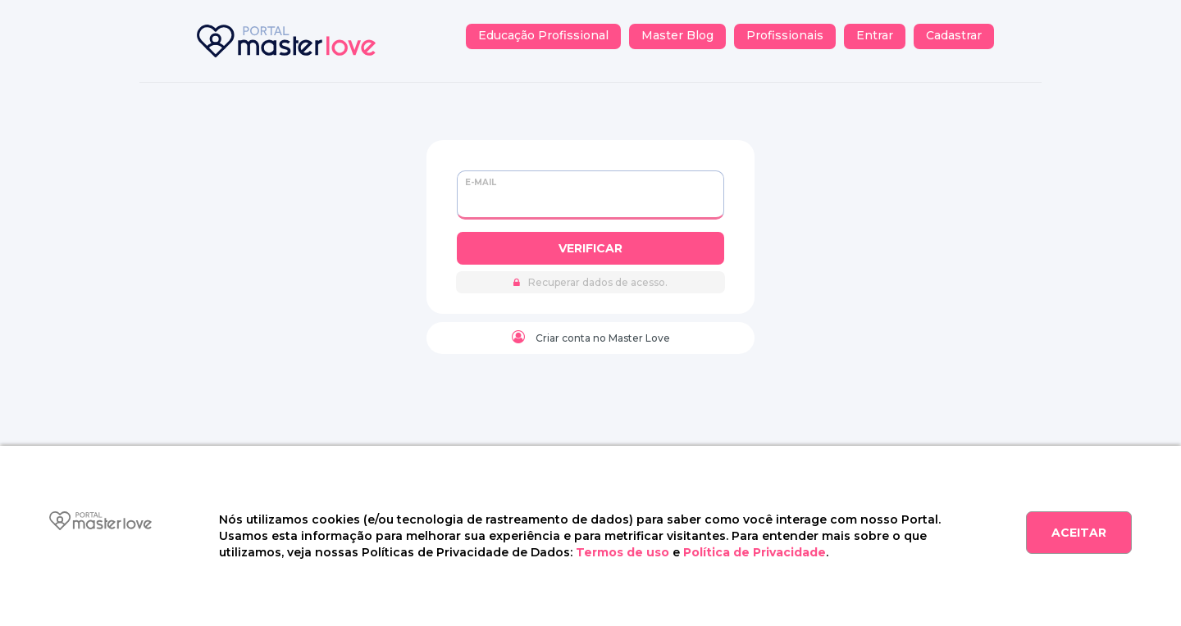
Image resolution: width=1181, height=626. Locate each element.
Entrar (874, 35)
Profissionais (784, 35)
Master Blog (677, 35)
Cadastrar (954, 35)
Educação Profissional (543, 35)
